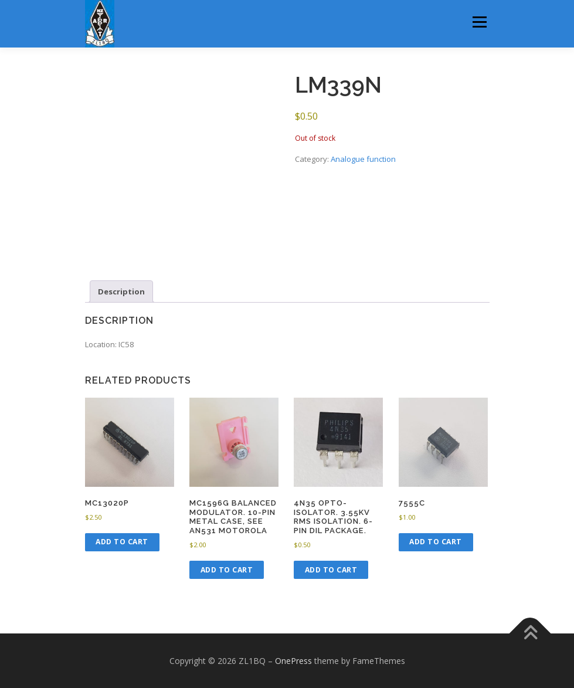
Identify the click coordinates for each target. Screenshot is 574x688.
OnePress (293, 660)
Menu (479, 21)
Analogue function (363, 159)
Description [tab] (121, 291)
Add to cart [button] (122, 542)
